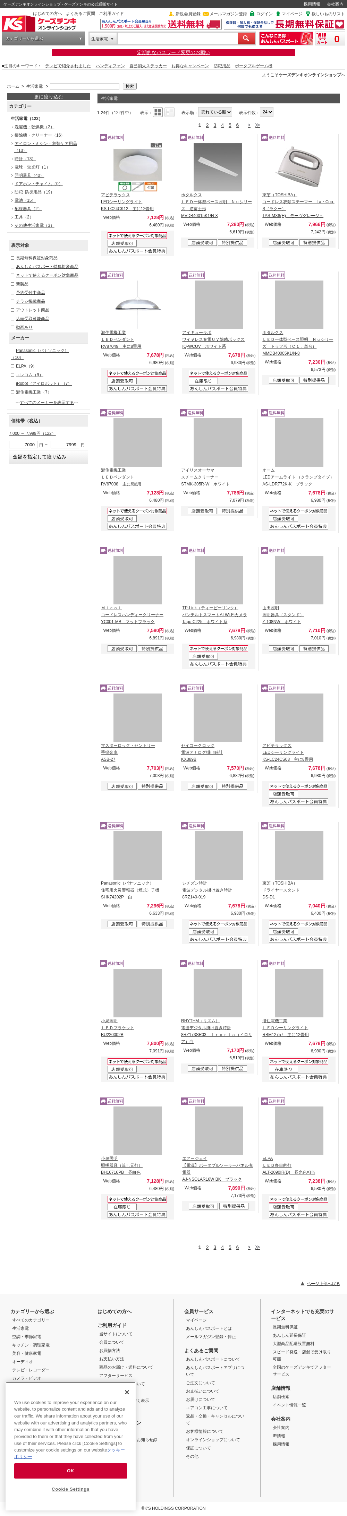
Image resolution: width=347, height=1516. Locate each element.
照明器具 (29, 175)
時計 (25, 158)
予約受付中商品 (30, 292)
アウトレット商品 (32, 310)
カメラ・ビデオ (26, 1378)
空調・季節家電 (26, 1336)
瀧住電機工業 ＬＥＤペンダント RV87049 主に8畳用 (121, 339)
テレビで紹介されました (68, 65)
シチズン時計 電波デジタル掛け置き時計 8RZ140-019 (207, 890)
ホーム (13, 86)
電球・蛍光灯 (32, 167)
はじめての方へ (47, 13)
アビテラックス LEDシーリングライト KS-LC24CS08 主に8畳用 (287, 752)
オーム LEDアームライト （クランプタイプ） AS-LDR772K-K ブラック (298, 477)
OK (70, 1470)
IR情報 (279, 1435)
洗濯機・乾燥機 (34, 126)
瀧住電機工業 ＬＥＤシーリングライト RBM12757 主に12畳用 (285, 1027)
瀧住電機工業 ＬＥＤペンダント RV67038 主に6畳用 (121, 477)
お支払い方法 (111, 1358)
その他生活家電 (34, 225)
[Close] (127, 1392)
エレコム (29, 374)
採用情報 (312, 4)
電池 (25, 200)
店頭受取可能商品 (32, 318)
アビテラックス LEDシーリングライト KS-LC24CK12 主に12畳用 (127, 201)
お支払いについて (202, 1391)
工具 (24, 217)
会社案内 (335, 4)
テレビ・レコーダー (31, 1370)
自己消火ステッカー (148, 65)
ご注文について (200, 1382)
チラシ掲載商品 (30, 301)
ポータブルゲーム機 (253, 65)
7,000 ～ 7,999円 (32, 433)
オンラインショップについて (213, 1439)
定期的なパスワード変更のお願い (173, 52)
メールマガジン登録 (228, 13)
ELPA (26, 366)
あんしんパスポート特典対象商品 (47, 266)
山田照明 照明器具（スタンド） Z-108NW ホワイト (283, 614)
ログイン (264, 13)
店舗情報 (280, 1388)
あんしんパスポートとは (209, 1328)
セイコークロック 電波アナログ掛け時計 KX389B (202, 752)
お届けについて (200, 1399)
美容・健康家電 (26, 1353)
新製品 (22, 284)
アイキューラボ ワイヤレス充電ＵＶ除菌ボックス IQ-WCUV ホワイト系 (213, 339)
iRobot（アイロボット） (44, 383)
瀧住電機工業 (34, 392)
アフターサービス (116, 1375)
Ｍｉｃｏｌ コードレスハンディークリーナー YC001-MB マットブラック (132, 614)
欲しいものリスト (328, 13)
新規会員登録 (188, 13)
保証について (198, 1448)
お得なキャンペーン (190, 65)
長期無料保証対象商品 (37, 258)
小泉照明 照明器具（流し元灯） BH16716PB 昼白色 (122, 1165)
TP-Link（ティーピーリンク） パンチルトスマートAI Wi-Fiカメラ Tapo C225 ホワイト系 (214, 614)
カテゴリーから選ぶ (24, 38)
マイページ (292, 13)
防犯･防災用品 (34, 192)
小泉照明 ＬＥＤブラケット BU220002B (117, 1027)
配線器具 (28, 208)
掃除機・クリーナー (40, 135)
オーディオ (22, 1361)
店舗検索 (281, 1396)
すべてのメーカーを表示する (47, 402)
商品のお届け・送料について (126, 1367)
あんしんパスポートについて (213, 1359)
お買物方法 (109, 1350)
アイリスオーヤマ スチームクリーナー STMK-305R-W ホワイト (205, 477)
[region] (71, 1446)
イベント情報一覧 (289, 1405)
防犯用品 (222, 65)
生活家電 (99, 38)
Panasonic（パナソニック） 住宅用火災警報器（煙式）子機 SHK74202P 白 (130, 890)
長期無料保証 (285, 1327)
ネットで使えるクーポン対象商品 (47, 275)
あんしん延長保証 (289, 1335)
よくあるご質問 (80, 13)
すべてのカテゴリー (31, 1320)
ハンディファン (110, 65)
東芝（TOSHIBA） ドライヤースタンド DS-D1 (281, 890)
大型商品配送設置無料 (293, 1343)
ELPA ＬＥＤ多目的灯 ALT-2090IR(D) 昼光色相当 (288, 1165)
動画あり (24, 327)
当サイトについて (116, 1334)
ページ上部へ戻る (323, 1283)
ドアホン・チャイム (39, 183)
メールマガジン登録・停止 (211, 1336)
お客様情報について (204, 1431)
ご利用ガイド (111, 13)
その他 (192, 1456)
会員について (111, 1342)
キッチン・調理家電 (31, 1345)
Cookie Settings (71, 1489)
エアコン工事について (207, 1407)
